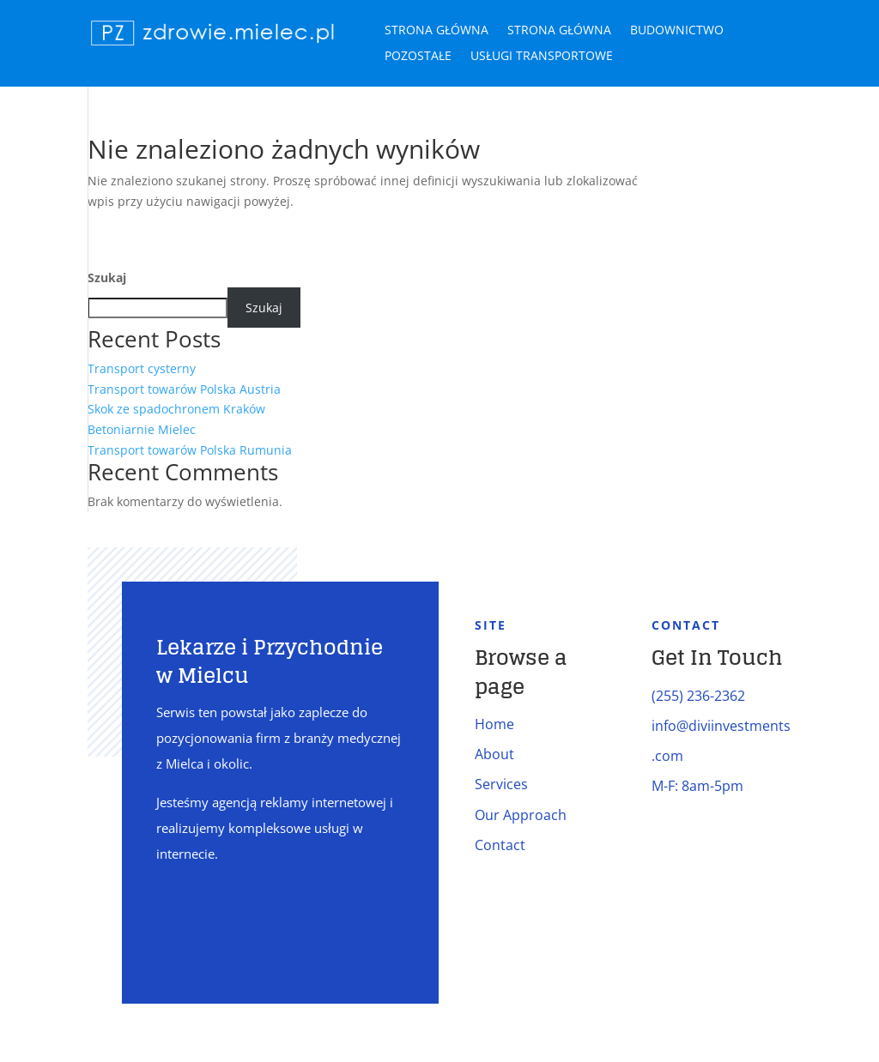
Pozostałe (418, 56)
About (494, 754)
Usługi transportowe (541, 56)
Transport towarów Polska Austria (184, 389)
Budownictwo (677, 31)
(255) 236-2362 (698, 695)
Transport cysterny (142, 368)
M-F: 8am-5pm (697, 785)
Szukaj (107, 277)
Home (494, 724)
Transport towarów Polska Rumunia (190, 450)
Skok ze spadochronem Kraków (176, 409)
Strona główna (436, 31)
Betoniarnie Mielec (142, 429)
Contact (500, 845)
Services (501, 784)
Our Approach (521, 815)
